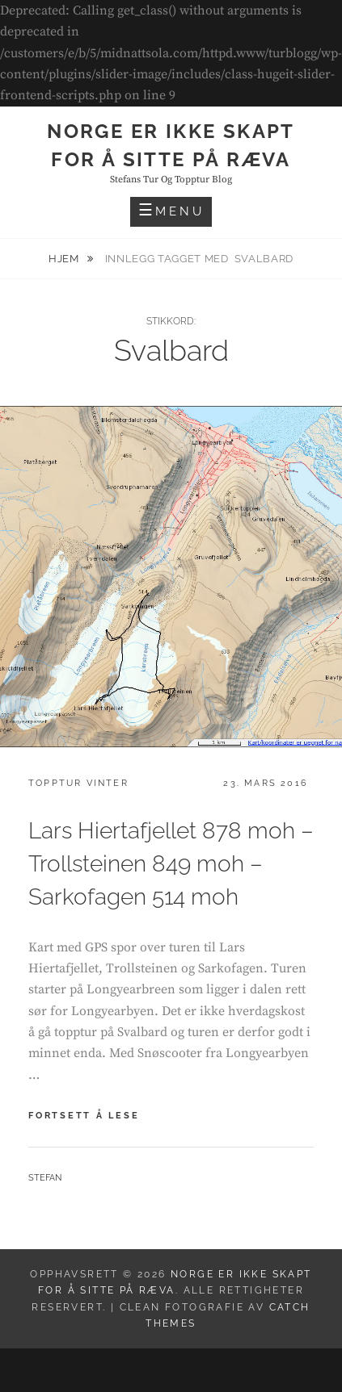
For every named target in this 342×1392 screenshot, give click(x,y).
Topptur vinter (78, 783)
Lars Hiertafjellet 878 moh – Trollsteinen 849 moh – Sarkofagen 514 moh (171, 863)
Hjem (65, 259)
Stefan (44, 1178)
